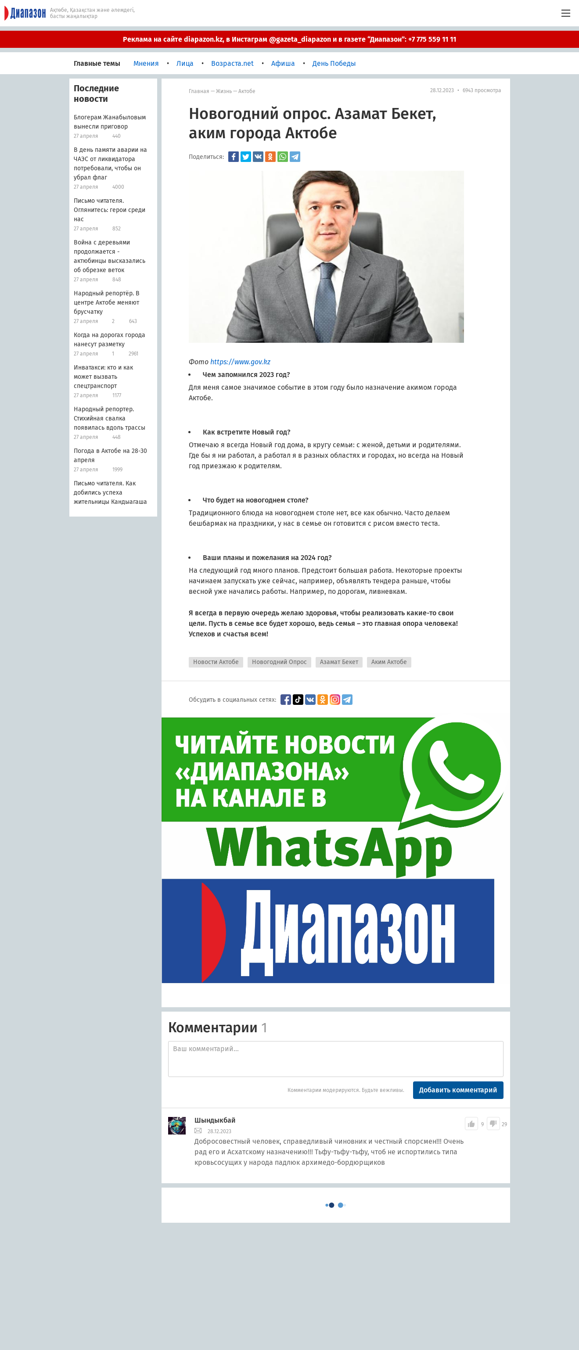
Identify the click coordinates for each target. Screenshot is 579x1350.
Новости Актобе (216, 662)
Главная (199, 91)
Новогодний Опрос (279, 662)
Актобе (246, 91)
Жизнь (224, 91)
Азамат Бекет (339, 662)
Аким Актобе (389, 662)
